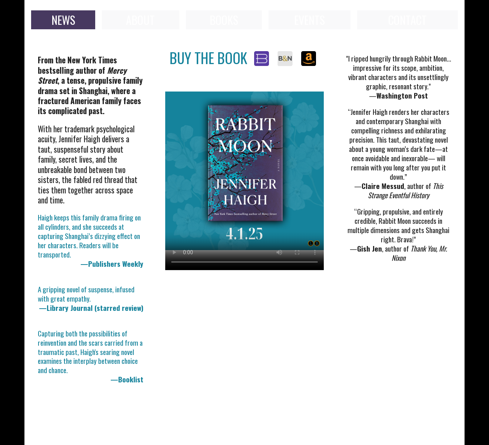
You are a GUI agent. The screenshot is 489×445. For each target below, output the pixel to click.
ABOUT (140, 19)
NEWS (63, 19)
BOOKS (224, 19)
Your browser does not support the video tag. (244, 171)
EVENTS (309, 19)
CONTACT (407, 19)
